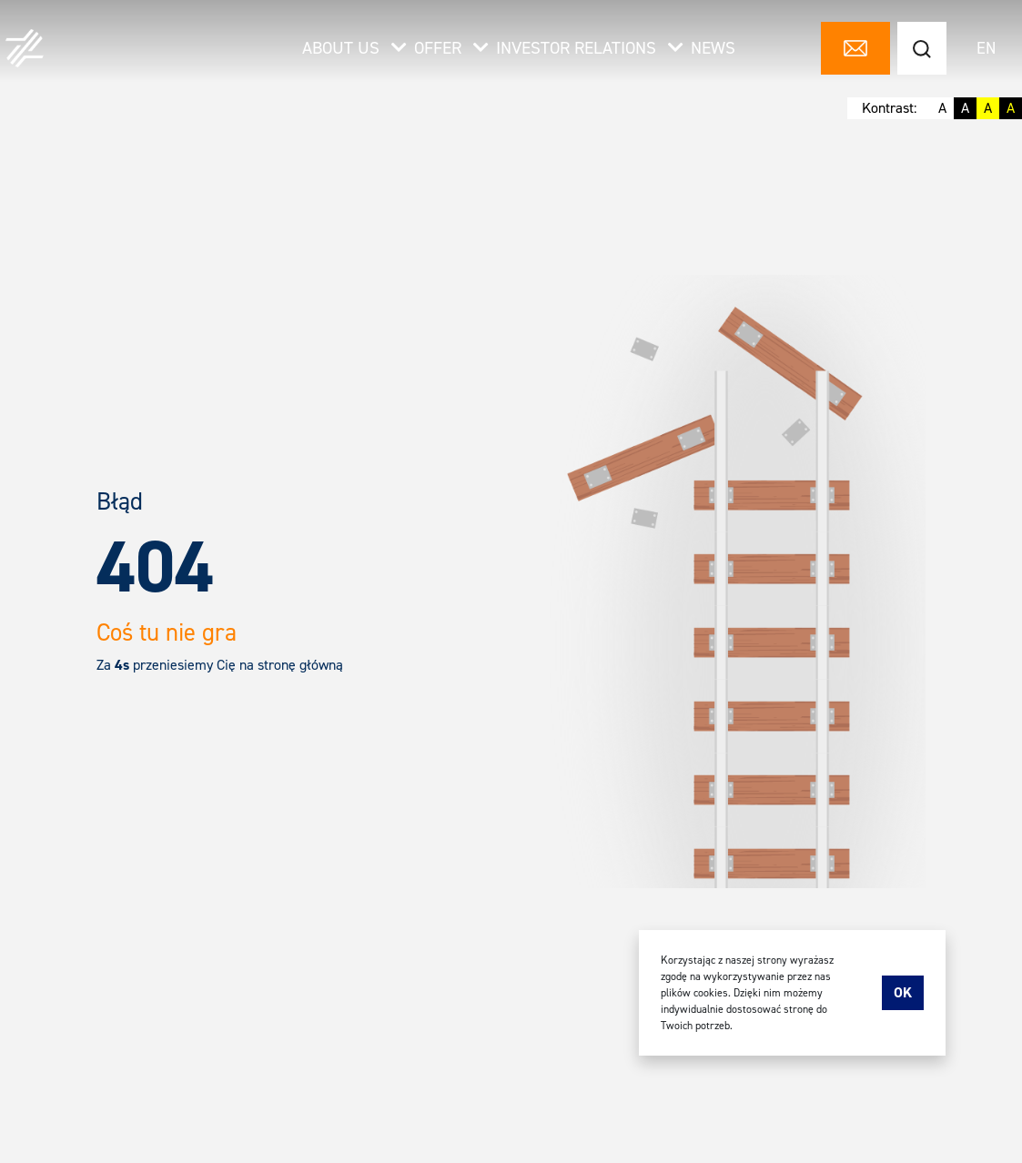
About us (354, 48)
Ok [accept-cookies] (903, 992)
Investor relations (589, 48)
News (713, 48)
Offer (451, 48)
